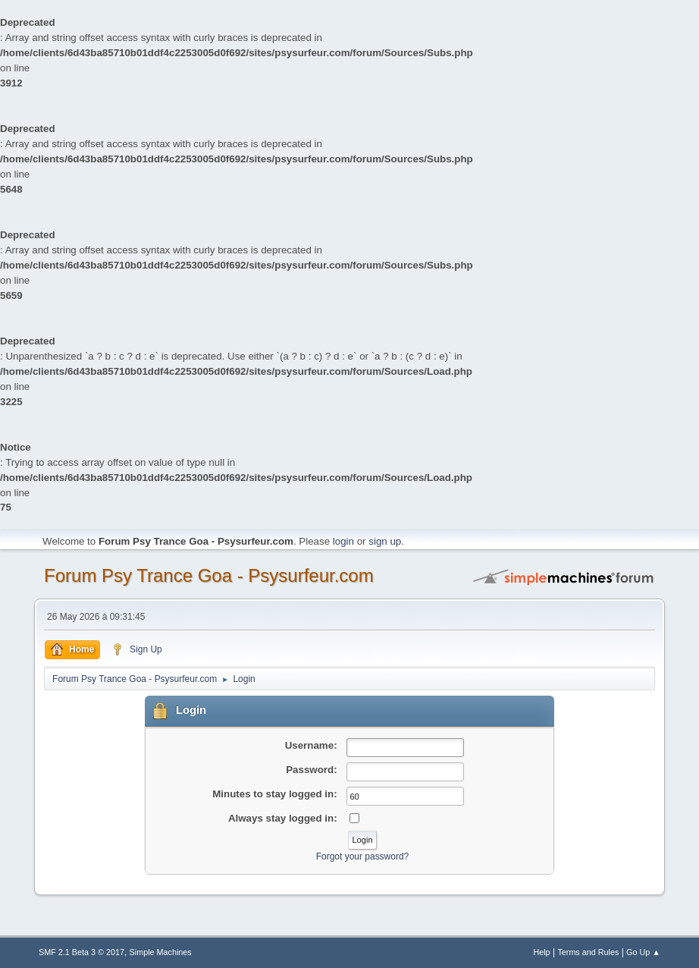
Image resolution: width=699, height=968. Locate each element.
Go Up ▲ (643, 952)
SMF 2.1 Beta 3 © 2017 (81, 952)
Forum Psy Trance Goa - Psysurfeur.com (209, 575)
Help (541, 952)
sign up (384, 541)
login (343, 541)
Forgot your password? (362, 856)
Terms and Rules (588, 952)
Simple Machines (161, 952)
